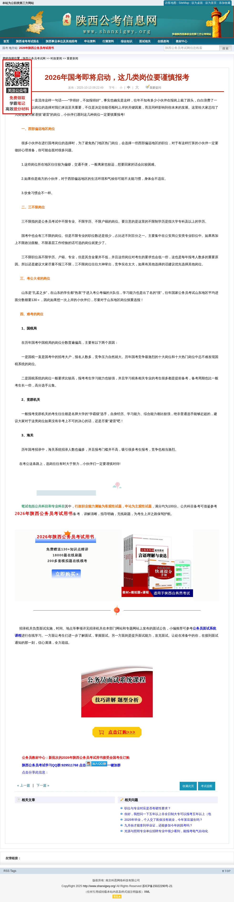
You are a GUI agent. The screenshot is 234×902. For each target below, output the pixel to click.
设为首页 (211, 3)
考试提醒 (206, 786)
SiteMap (184, 3)
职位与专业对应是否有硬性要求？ (147, 808)
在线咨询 (163, 41)
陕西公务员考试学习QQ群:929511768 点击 (64, 765)
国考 (5, 48)
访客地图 (170, 3)
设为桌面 (197, 3)
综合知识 (126, 41)
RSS (7, 871)
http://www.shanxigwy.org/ (99, 886)
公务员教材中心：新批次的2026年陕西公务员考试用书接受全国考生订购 (75, 757)
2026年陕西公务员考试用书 (36, 48)
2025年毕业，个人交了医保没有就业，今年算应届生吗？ (163, 819)
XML (147, 891)
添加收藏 (224, 3)
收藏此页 (188, 786)
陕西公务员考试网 (34, 58)
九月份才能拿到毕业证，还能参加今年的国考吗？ (158, 825)
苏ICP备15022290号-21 (157, 886)
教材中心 (181, 41)
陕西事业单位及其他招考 (61, 41)
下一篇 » (42, 785)
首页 (6, 41)
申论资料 (90, 41)
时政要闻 (56, 58)
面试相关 (145, 41)
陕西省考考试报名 (27, 41)
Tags (13, 871)
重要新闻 (72, 58)
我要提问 (155, 87)
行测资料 (108, 41)
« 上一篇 (23, 785)
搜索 (225, 48)
